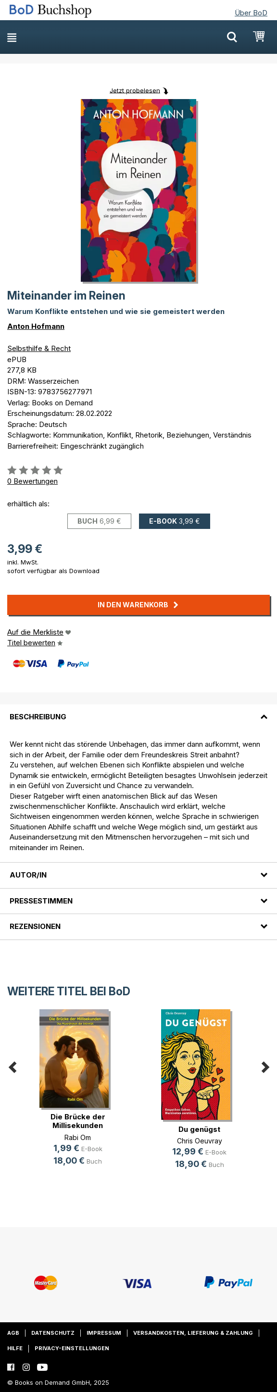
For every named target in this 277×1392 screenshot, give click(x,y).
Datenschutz (53, 1332)
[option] (77, 1095)
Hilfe (15, 1348)
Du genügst (199, 1129)
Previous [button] (12, 1066)
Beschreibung (38, 716)
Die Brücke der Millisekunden (77, 1121)
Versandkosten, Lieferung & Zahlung (193, 1332)
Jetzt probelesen (135, 90)
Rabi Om (77, 1137)
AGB (13, 1332)
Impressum (104, 1332)
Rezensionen (35, 926)
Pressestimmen (41, 900)
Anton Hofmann (35, 326)
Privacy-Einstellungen (72, 1348)
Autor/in (28, 874)
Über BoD (251, 12)
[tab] (138, 711)
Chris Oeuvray (199, 1141)
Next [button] (265, 1066)
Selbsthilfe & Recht (39, 348)
